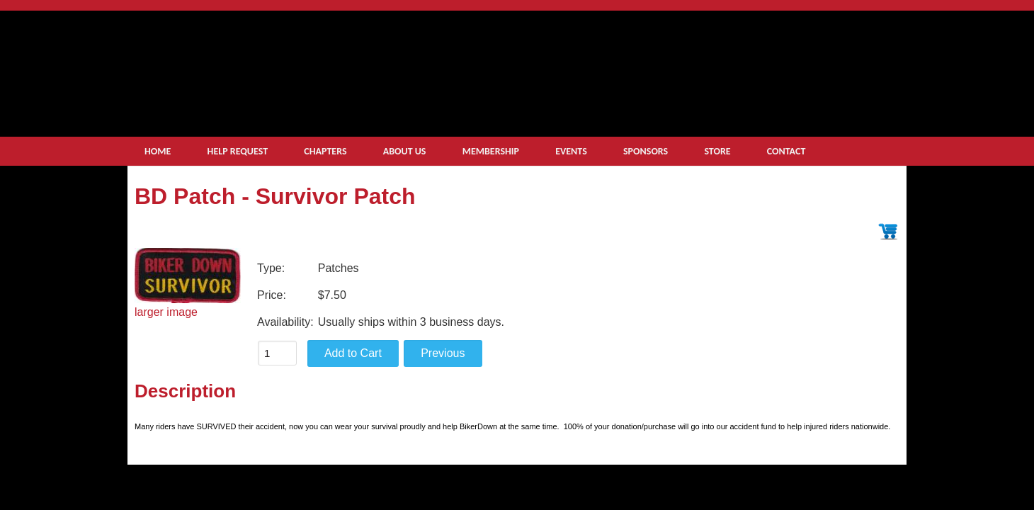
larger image (166, 312)
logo (334, 68)
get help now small (774, 93)
